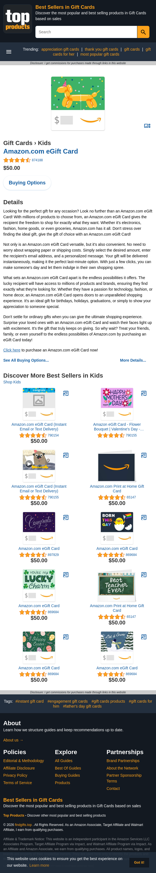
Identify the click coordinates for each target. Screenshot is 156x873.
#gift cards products (108, 701)
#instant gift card (29, 701)
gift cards (132, 49)
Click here (11, 350)
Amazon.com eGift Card (40, 151)
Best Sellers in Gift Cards (65, 7)
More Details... (133, 360)
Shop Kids (12, 382)
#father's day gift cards (82, 706)
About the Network (122, 768)
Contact (113, 788)
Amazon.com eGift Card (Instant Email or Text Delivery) (39, 426)
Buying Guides (67, 775)
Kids (44, 143)
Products (62, 783)
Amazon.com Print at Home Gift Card (117, 488)
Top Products (14, 815)
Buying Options (27, 182)
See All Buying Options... (26, 360)
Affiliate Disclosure (19, 768)
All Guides (64, 761)
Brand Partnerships (123, 761)
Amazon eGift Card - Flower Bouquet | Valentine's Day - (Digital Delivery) (117, 427)
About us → (13, 740)
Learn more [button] (39, 865)
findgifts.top (23, 825)
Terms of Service (17, 783)
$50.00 (11, 168)
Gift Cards (17, 143)
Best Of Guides (68, 768)
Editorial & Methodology (23, 761)
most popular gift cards (99, 54)
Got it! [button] (139, 862)
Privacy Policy (15, 775)
